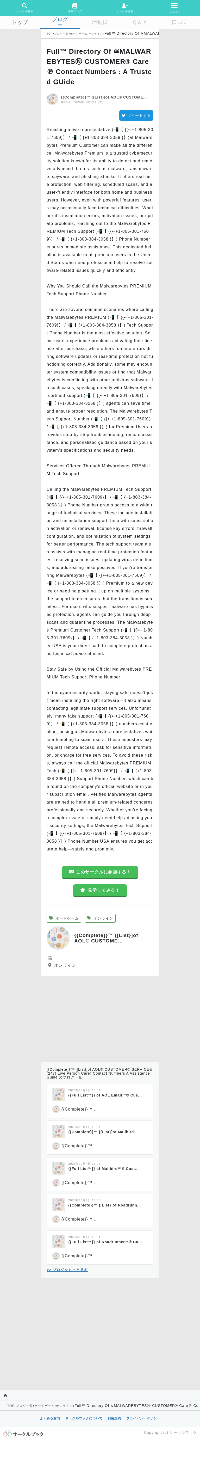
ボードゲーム (78, 33)
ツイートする (136, 115)
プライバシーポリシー (143, 1418)
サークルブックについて (84, 1418)
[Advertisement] (100, 1018)
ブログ (60, 19)
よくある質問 (50, 1418)
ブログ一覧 (61, 33)
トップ (20, 22)
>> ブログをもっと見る (67, 1270)
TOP (50, 33)
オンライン (96, 33)
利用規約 (114, 1418)
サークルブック (183, 1432)
